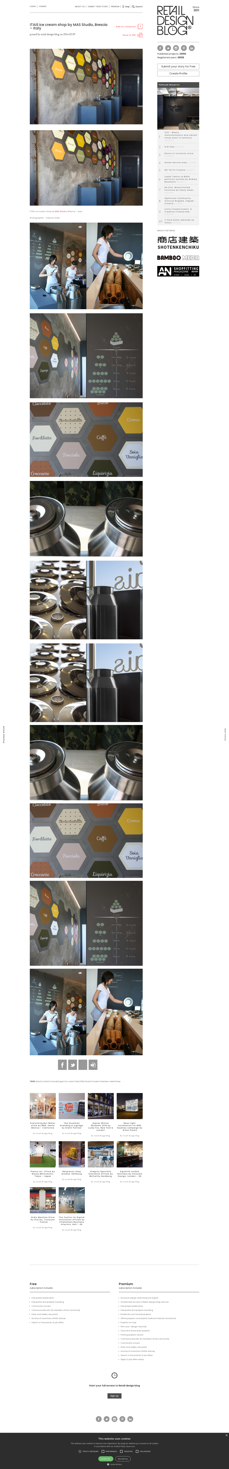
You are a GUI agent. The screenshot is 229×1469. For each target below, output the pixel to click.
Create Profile (178, 73)
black (38, 1081)
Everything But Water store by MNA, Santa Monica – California (42, 1125)
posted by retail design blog (44, 34)
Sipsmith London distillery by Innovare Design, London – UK (129, 1173)
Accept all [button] (106, 1459)
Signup (42, 6)
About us (80, 6)
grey (61, 1081)
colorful (45, 1081)
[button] (80, 1451)
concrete (54, 1081)
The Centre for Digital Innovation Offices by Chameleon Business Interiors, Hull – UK (72, 1221)
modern (95, 1081)
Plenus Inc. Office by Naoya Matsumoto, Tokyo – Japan (43, 1173)
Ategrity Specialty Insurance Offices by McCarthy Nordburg (101, 1173)
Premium (115, 6)
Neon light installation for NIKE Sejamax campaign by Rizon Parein (130, 1126)
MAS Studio (61, 211)
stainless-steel (107, 1081)
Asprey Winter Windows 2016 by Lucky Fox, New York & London (100, 1126)
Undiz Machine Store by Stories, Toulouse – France (43, 1219)
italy (77, 1081)
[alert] (114, 1451)
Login (33, 6)
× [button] (226, 1435)
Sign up (114, 1396)
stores (117, 1081)
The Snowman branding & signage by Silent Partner (71, 1125)
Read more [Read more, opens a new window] (130, 1446)
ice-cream (69, 1081)
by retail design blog (42, 1133)
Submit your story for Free (178, 66)
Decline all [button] (123, 1459)
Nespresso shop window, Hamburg (71, 1172)
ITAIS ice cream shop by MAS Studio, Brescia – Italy (68, 26)
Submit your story (98, 6)
